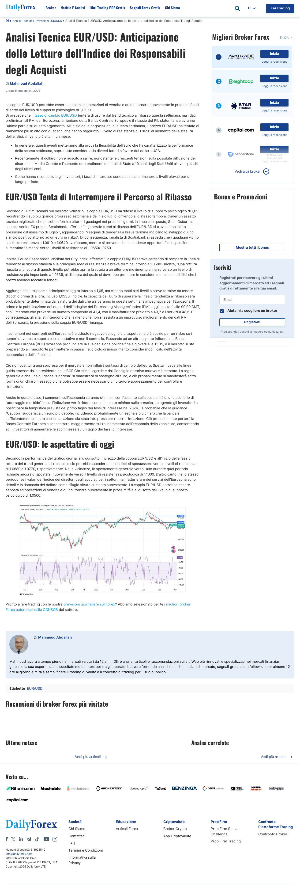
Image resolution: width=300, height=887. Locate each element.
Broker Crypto (175, 828)
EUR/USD (35, 688)
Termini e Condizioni (85, 850)
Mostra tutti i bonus (252, 247)
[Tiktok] (37, 839)
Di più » (286, 37)
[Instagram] (54, 839)
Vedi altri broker (248, 171)
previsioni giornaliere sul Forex (89, 604)
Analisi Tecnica (23, 21)
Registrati (252, 322)
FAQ (71, 843)
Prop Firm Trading (226, 841)
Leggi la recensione (274, 61)
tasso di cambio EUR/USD (55, 115)
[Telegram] (28, 839)
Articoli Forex (127, 828)
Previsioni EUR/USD (49, 21)
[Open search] (237, 8)
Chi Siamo (76, 828)
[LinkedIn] (21, 839)
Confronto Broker (272, 834)
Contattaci (76, 836)
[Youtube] (46, 839)
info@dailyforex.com (19, 854)
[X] (13, 839)
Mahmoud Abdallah (55, 637)
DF (7, 21)
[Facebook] (7, 839)
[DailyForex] (31, 825)
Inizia (274, 53)
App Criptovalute (177, 836)
